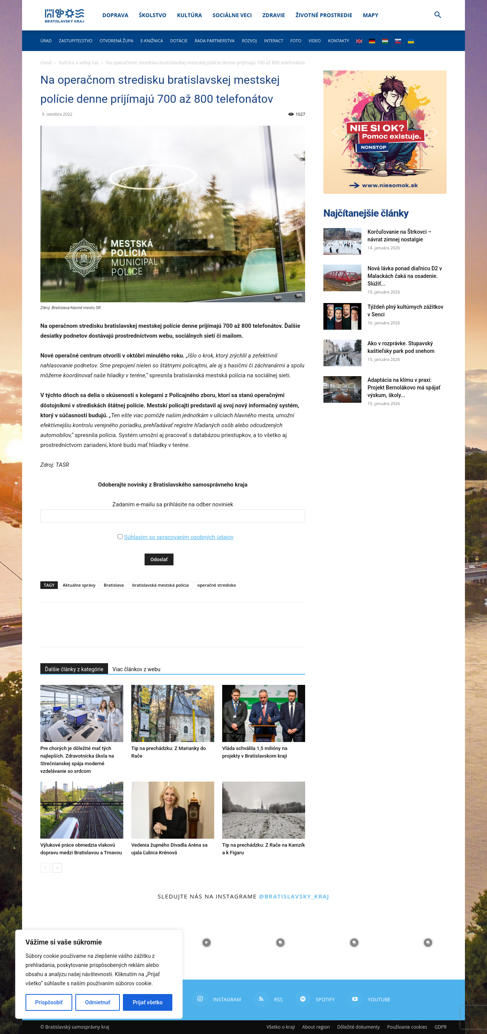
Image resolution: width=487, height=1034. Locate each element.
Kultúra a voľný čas (79, 62)
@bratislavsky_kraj (294, 896)
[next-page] (57, 868)
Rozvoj (249, 40)
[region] (99, 974)
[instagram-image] (207, 943)
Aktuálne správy (79, 585)
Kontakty (338, 40)
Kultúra (189, 15)
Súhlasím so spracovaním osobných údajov (179, 537)
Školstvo (152, 15)
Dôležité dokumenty (358, 1027)
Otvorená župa (117, 40)
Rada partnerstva (215, 40)
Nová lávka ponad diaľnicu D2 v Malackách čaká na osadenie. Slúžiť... (405, 276)
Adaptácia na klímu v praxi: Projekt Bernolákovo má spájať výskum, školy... (404, 387)
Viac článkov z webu (137, 669)
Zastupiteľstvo (75, 40)
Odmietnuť (97, 1002)
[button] (437, 15)
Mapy (370, 15)
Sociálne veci (232, 15)
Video (315, 40)
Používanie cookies (407, 1027)
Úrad (46, 40)
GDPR (440, 1027)
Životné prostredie (324, 15)
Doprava (115, 15)
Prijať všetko (147, 1002)
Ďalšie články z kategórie (74, 669)
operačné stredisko (216, 585)
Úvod (45, 62)
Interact (273, 40)
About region (316, 1027)
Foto (295, 40)
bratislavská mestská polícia (160, 585)
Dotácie (179, 40)
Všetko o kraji (280, 1027)
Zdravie (274, 15)
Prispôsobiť (49, 1002)
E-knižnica (151, 40)
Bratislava (114, 585)
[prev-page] (45, 868)
